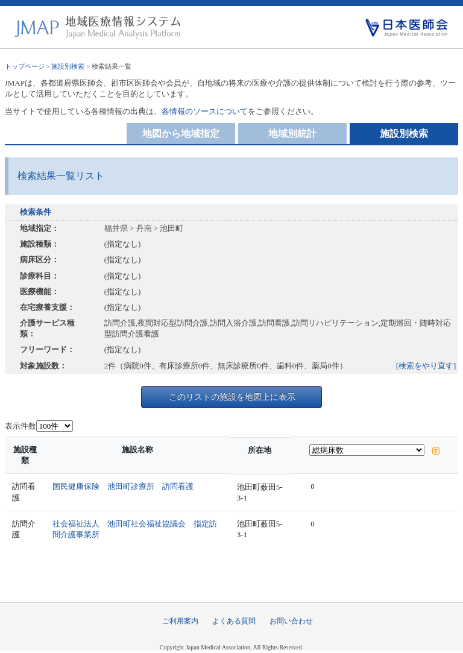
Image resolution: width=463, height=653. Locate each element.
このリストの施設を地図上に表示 (232, 397)
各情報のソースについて (205, 111)
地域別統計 (292, 133)
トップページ (25, 66)
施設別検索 (67, 66)
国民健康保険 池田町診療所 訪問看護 (123, 486)
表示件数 (20, 426)
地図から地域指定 (180, 133)
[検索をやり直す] (426, 365)
